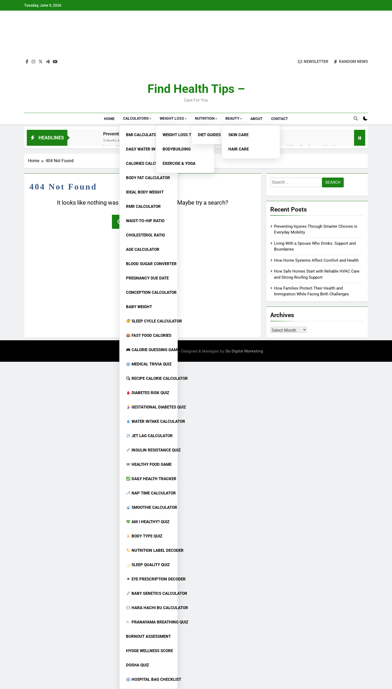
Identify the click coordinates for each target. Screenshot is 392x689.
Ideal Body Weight (145, 192)
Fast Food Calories (148, 335)
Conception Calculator (150, 292)
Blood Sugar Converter (150, 263)
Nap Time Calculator (150, 493)
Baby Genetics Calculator (150, 593)
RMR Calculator (143, 206)
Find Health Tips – (196, 89)
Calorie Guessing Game (150, 349)
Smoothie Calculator (150, 507)
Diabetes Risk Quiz (147, 392)
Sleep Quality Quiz (148, 564)
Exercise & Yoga (179, 163)
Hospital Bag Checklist (150, 679)
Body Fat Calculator (148, 177)
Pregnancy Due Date (147, 278)
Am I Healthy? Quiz (147, 521)
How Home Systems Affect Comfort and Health (316, 260)
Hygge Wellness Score (149, 650)
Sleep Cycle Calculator (150, 321)
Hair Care (238, 149)
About (256, 119)
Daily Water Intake (145, 149)
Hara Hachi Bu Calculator (150, 607)
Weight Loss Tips (180, 134)
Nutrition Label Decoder (150, 550)
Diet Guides (209, 134)
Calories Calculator (148, 163)
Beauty (232, 118)
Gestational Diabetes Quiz (150, 407)
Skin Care (238, 134)
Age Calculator (142, 249)
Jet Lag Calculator (149, 435)
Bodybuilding (177, 149)
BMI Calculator (142, 134)
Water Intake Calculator (150, 421)
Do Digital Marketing (244, 351)
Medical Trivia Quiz (149, 364)
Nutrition (205, 118)
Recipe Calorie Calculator (150, 378)
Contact (279, 119)
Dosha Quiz (137, 665)
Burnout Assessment (148, 636)
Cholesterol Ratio (145, 235)
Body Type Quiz (144, 536)
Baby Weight (139, 306)
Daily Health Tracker (150, 478)
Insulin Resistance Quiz (150, 450)
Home (109, 119)
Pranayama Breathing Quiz (150, 622)
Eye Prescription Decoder (150, 579)
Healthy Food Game (149, 464)
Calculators (136, 118)
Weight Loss (172, 118)
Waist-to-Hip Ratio (145, 220)
